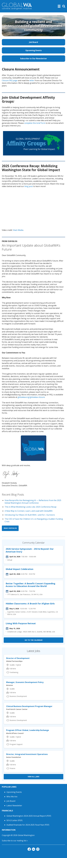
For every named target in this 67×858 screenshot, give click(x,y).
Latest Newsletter (14, 805)
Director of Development (18, 658)
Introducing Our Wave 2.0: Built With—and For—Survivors (30, 515)
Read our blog (10, 528)
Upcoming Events (33, 50)
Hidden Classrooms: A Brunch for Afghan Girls (30, 603)
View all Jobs (33, 776)
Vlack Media (18, 230)
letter (31, 80)
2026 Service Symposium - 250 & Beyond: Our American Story (30, 550)
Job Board (33, 42)
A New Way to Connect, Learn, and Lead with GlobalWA (28, 511)
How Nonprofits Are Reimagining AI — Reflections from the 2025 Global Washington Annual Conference (33, 501)
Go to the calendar (33, 640)
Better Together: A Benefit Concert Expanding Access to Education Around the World (30, 585)
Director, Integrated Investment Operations (27, 754)
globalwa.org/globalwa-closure (31, 397)
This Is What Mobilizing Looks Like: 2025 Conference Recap (30, 507)
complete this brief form (34, 123)
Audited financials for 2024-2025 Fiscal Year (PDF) (28, 825)
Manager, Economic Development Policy (25, 682)
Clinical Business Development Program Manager (29, 706)
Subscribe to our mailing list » (15, 840)
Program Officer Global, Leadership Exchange (27, 730)
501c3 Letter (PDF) (14, 820)
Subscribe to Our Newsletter (33, 58)
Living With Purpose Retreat (21, 623)
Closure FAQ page (9, 80)
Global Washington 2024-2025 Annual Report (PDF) (29, 816)
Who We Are (12, 796)
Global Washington (26, 835)
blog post (28, 186)
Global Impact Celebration (19, 569)
